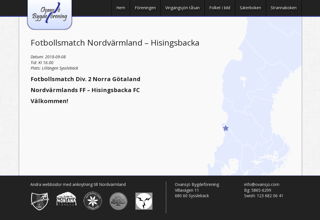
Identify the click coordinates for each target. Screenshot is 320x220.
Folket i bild (219, 7)
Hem (120, 7)
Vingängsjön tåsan (182, 7)
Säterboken (250, 7)
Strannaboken (284, 7)
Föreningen (145, 7)
